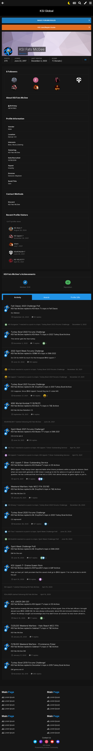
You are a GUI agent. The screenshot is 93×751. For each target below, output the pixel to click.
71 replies (35, 343)
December (36, 665)
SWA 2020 (55, 549)
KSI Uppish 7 (18, 236)
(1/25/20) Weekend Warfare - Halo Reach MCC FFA (35, 625)
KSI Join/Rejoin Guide (46, 27)
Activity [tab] (17, 297)
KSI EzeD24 (12, 539)
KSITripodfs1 (37, 568)
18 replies (31, 579)
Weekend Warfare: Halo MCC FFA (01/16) (30, 486)
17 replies (32, 618)
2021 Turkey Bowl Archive (61, 387)
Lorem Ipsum (8, 697)
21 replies (30, 479)
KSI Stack (11, 369)
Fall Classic (53, 308)
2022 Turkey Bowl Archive (59, 334)
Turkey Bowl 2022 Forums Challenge (56, 324)
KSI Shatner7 (37, 465)
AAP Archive (55, 568)
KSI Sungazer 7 (14, 324)
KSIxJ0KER (8, 594)
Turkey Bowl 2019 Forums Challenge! (28, 662)
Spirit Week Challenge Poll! (47, 531)
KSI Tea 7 (11, 448)
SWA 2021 (55, 432)
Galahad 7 (36, 628)
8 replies (35, 414)
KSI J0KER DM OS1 (20, 601)
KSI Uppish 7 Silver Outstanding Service (52, 448)
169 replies (32, 362)
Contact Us (46, 738)
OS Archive (55, 465)
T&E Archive (54, 406)
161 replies (35, 396)
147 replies (36, 524)
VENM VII (35, 353)
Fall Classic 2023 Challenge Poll (25, 306)
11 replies (34, 637)
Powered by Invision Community (46, 747)
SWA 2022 (52, 353)
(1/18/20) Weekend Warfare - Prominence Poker (33, 644)
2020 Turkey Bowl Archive (61, 515)
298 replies (36, 674)
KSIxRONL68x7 (19, 252)
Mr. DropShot (37, 387)
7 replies (33, 498)
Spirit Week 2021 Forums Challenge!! (27, 429)
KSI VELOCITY (19, 259)
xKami (16, 244)
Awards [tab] (46, 297)
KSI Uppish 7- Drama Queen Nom (27, 565)
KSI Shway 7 (12, 505)
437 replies (32, 558)
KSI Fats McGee (17, 308)
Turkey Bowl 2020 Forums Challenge (53, 505)
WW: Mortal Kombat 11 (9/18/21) (25, 403)
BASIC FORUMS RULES (46, 20)
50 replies (36, 317)
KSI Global (46, 11)
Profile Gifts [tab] (75, 297)
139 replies (32, 440)
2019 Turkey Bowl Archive (59, 665)
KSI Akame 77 (37, 432)
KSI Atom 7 (18, 228)
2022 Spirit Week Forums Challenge (27, 351)
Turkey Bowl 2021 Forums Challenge (51, 369)
